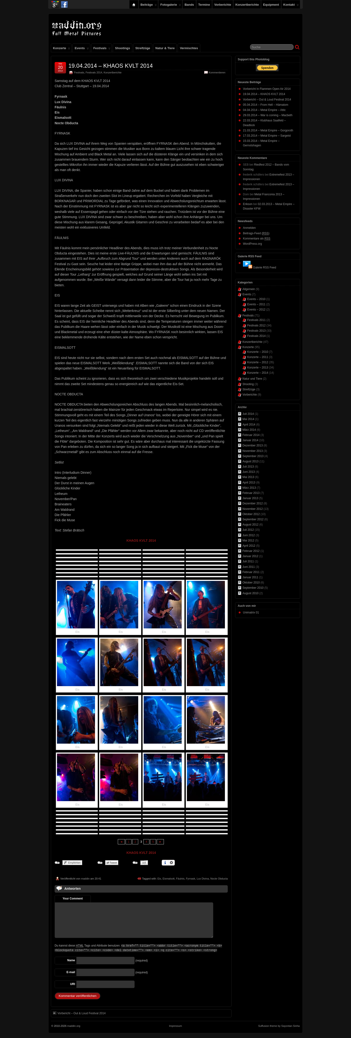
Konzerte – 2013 (257, 367)
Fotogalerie (170, 6)
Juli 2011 (248, 561)
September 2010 (253, 587)
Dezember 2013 (252, 445)
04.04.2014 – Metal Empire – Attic (264, 110)
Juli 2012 (248, 529)
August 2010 (250, 593)
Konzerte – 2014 (257, 372)
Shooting (248, 384)
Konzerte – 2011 (257, 357)
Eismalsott (168, 878)
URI (72, 984)
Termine (204, 4)
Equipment (271, 4)
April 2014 (248, 424)
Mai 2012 (248, 540)
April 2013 (248, 482)
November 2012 (252, 509)
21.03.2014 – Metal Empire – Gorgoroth (268, 130)
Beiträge (149, 6)
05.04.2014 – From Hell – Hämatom (265, 104)
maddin (85, 878)
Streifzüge (142, 48)
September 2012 (253, 519)
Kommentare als (256, 238)
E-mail (70, 972)
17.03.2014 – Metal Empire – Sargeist (267, 135)
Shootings (122, 48)
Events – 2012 (256, 309)
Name (71, 960)
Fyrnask (190, 878)
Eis (159, 878)
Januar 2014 (250, 440)
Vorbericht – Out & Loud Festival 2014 (79, 1013)
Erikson (247, 204)
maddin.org (73, 1025)
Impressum (175, 1025)
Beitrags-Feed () (256, 233)
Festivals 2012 (256, 325)
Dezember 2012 (252, 503)
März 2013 (249, 487)
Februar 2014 (251, 435)
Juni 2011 (248, 567)
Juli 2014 (248, 414)
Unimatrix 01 (251, 612)
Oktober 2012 (251, 514)
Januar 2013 (250, 498)
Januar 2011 (250, 577)
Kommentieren (217, 72)
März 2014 (249, 429)
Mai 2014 (248, 419)
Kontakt (291, 6)
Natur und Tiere (252, 378)
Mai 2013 (248, 477)
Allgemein (248, 289)
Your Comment (72, 898)
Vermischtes (189, 48)
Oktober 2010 (251, 582)
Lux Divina (203, 878)
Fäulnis (180, 878)
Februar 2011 (251, 572)
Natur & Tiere (165, 48)
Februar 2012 (251, 551)
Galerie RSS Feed (264, 267)
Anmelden (249, 228)
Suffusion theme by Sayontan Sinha (279, 1025)
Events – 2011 (256, 304)
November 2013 (252, 451)
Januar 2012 (250, 556)
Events (82, 49)
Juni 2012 (248, 535)
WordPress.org (252, 243)
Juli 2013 (248, 466)
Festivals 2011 (256, 320)
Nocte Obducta (219, 878)
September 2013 (253, 456)
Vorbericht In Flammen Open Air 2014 (267, 89)
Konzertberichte (247, 4)
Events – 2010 (256, 299)
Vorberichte (222, 4)
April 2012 (248, 545)
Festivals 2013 (256, 330)
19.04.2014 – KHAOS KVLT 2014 (110, 65)
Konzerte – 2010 (257, 352)
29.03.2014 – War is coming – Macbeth (267, 115)
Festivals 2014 (94, 72)
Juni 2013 (248, 472)
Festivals (101, 49)
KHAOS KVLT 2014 (141, 540)
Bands (189, 4)
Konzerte (61, 49)
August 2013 (250, 461)
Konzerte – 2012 (257, 362)
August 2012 (250, 524)
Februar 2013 (251, 493)
